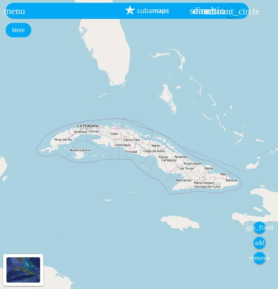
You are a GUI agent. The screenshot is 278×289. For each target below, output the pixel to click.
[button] (14, 11)
